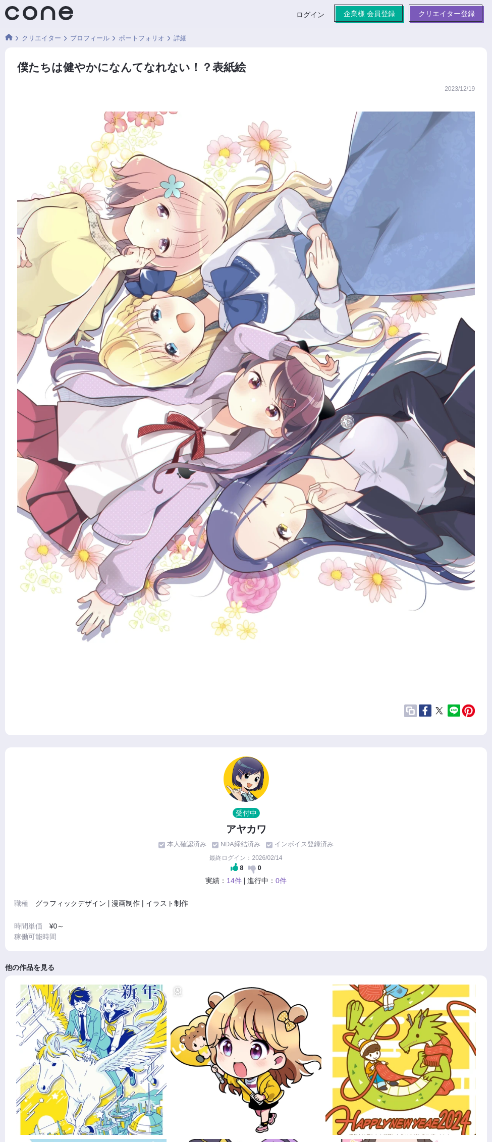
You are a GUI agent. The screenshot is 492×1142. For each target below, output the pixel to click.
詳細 (180, 38)
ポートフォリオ (142, 38)
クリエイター (41, 38)
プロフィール (90, 38)
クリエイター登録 (446, 14)
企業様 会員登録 (369, 14)
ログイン (310, 15)
